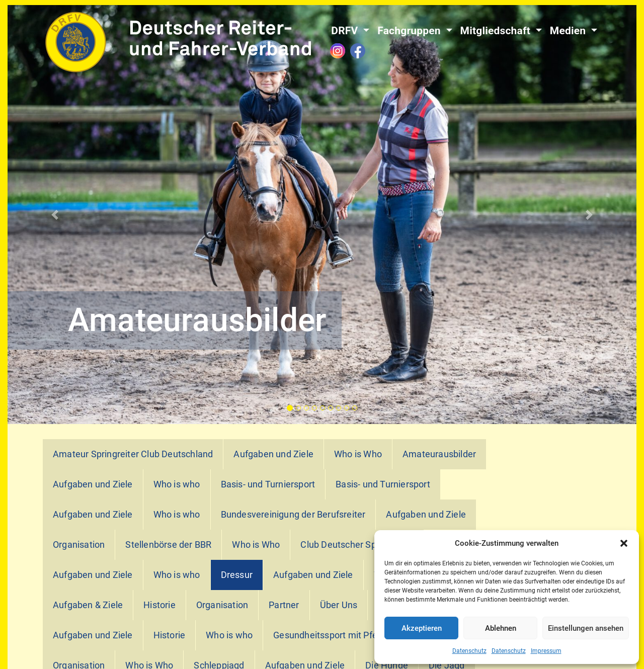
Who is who (176, 484)
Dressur (237, 575)
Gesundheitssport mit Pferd (329, 635)
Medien (569, 31)
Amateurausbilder (439, 454)
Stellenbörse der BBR (168, 545)
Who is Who (358, 454)
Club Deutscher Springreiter (356, 545)
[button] (624, 543)
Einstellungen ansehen (585, 628)
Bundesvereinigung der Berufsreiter (293, 515)
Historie (159, 605)
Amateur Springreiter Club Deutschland (133, 454)
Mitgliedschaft (496, 31)
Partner (284, 605)
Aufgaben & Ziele (88, 605)
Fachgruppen (410, 31)
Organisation (79, 545)
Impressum (546, 650)
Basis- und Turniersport (268, 484)
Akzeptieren (421, 628)
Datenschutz (469, 650)
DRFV (346, 31)
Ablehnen (500, 628)
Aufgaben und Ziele (273, 454)
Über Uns (339, 605)
